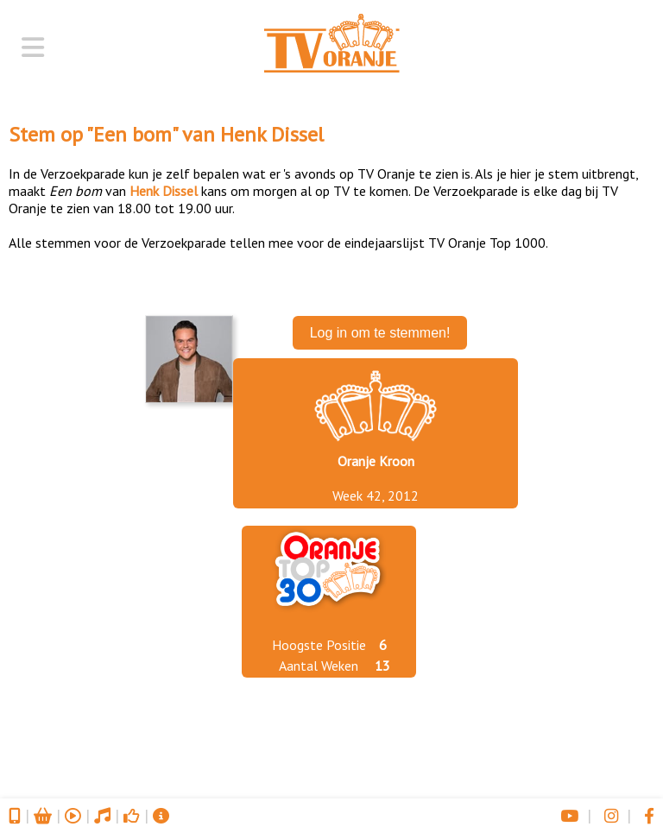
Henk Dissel (272, 134)
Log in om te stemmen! (380, 332)
